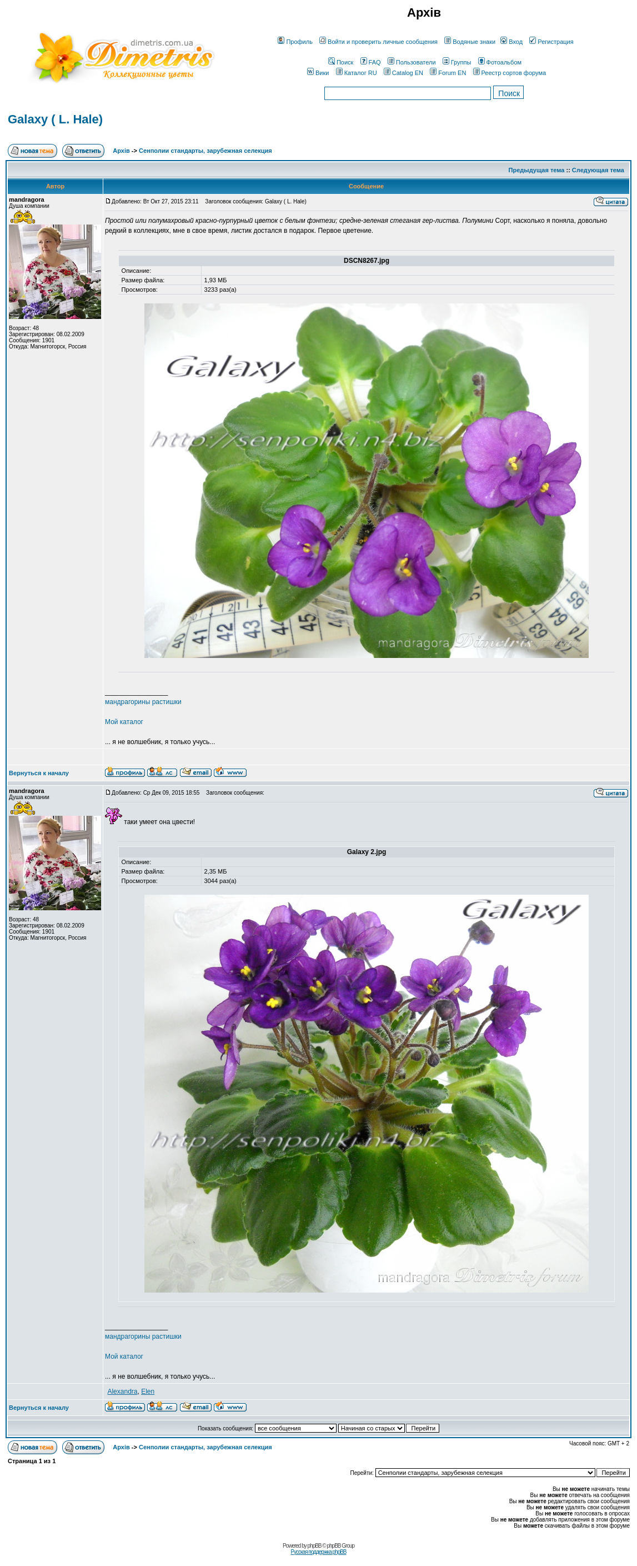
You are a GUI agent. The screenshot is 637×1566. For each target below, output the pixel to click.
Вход (511, 41)
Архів (121, 150)
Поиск (340, 62)
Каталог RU (356, 72)
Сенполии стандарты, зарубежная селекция (205, 150)
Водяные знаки (469, 41)
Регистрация (551, 41)
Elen (147, 1391)
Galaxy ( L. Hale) (55, 119)
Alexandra (122, 1391)
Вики (318, 72)
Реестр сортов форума (509, 72)
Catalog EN (403, 72)
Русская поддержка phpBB (318, 1552)
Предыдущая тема (537, 170)
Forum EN (448, 72)
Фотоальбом (500, 62)
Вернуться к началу (39, 773)
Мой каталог (124, 722)
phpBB (315, 1546)
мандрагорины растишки (143, 702)
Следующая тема (598, 170)
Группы (457, 62)
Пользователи (412, 62)
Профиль (295, 41)
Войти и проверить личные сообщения (378, 41)
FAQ (370, 62)
